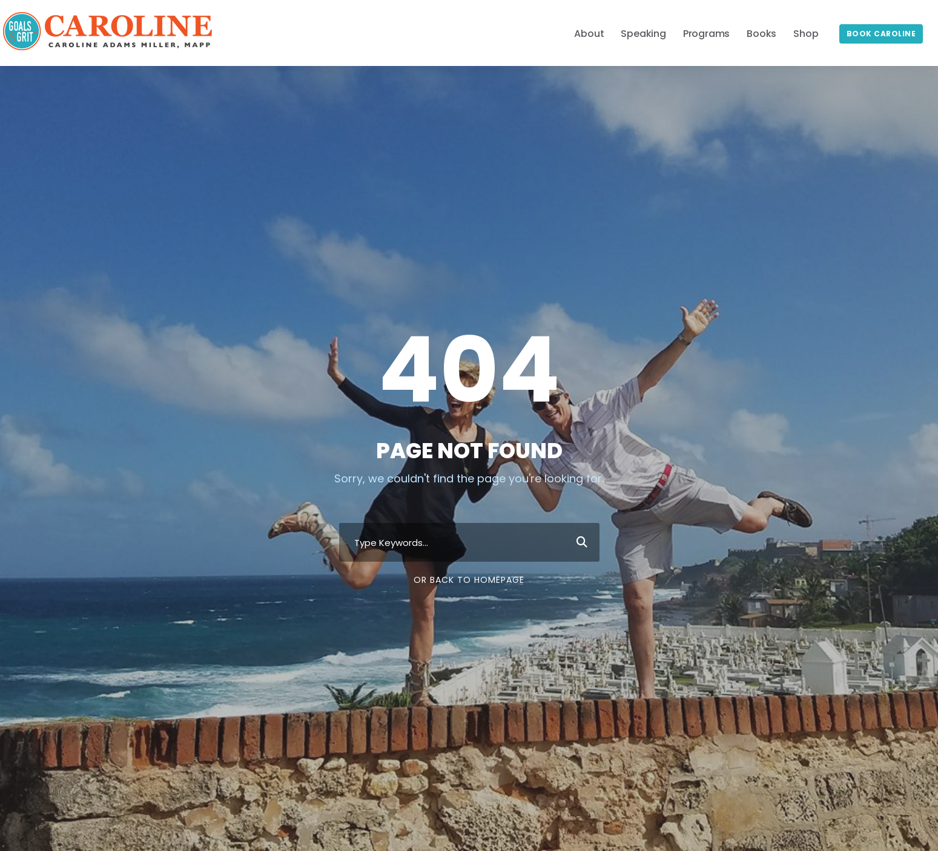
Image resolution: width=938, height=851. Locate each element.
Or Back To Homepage (469, 580)
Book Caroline (881, 33)
